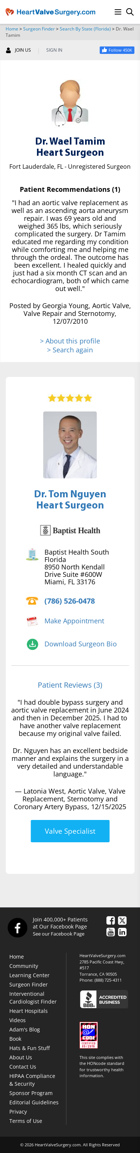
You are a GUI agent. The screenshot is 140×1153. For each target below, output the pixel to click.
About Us (20, 1057)
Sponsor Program (31, 1093)
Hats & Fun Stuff (29, 1048)
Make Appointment (74, 620)
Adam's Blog (24, 1029)
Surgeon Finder (39, 29)
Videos (17, 1020)
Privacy (18, 1111)
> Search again (70, 349)
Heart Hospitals (28, 1010)
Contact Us (22, 1066)
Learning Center (29, 975)
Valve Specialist (70, 831)
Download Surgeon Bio (80, 643)
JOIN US (18, 50)
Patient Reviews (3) (70, 685)
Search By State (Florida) (85, 29)
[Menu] (117, 11)
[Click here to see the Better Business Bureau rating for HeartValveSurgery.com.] (107, 998)
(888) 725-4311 (108, 980)
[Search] (129, 11)
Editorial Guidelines (34, 1102)
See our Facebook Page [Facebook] (58, 933)
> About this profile (70, 341)
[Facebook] (17, 927)
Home (12, 29)
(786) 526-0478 (69, 601)
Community (23, 965)
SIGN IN (54, 50)
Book (15, 1038)
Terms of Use (25, 1120)
